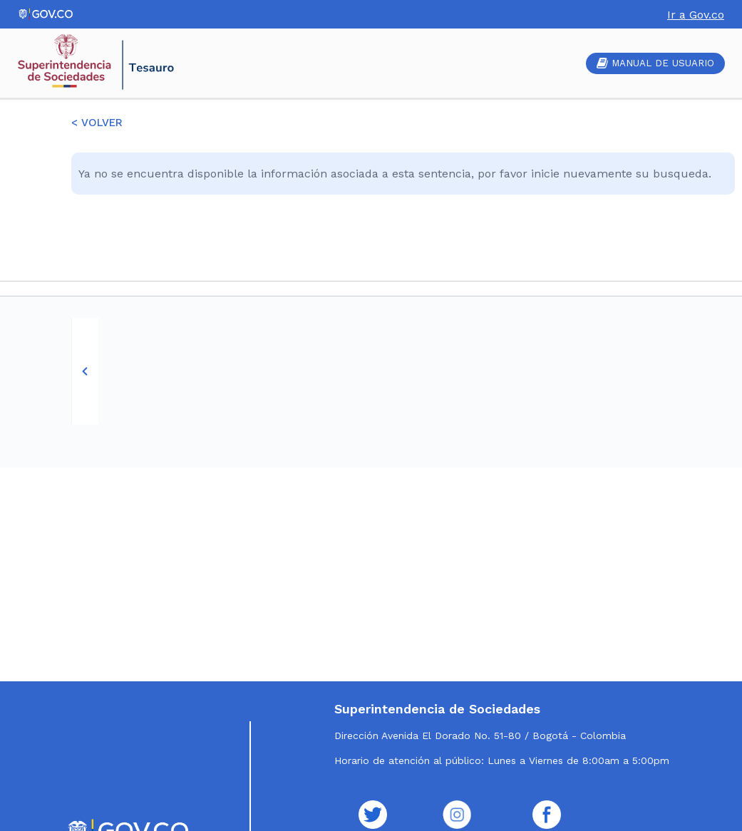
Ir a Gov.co (695, 14)
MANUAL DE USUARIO (655, 63)
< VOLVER (97, 122)
